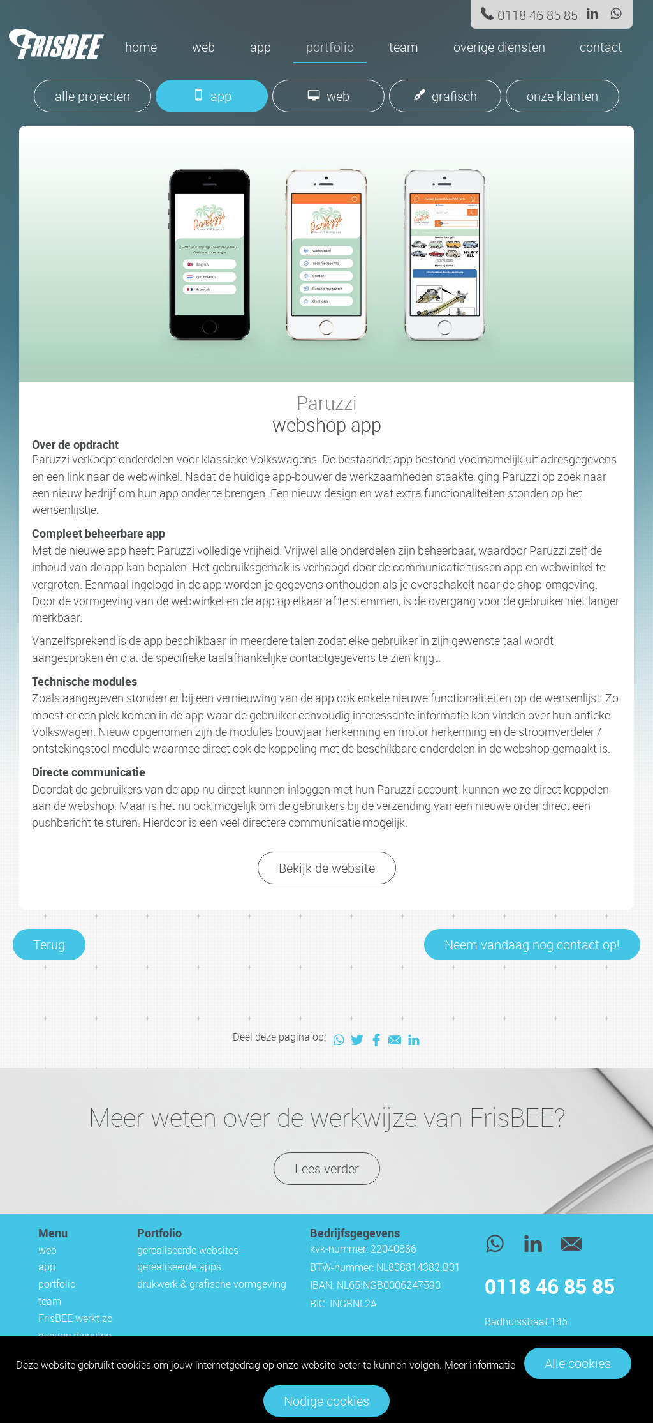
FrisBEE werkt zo (75, 1318)
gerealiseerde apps (179, 1267)
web (203, 47)
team (403, 47)
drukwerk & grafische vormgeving (211, 1284)
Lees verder (327, 1168)
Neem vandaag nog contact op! (532, 944)
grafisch (454, 96)
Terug (49, 944)
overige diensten (499, 47)
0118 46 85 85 (537, 15)
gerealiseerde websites (187, 1250)
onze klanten (562, 96)
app (260, 47)
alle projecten (92, 96)
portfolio (330, 47)
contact (601, 47)
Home (141, 47)
